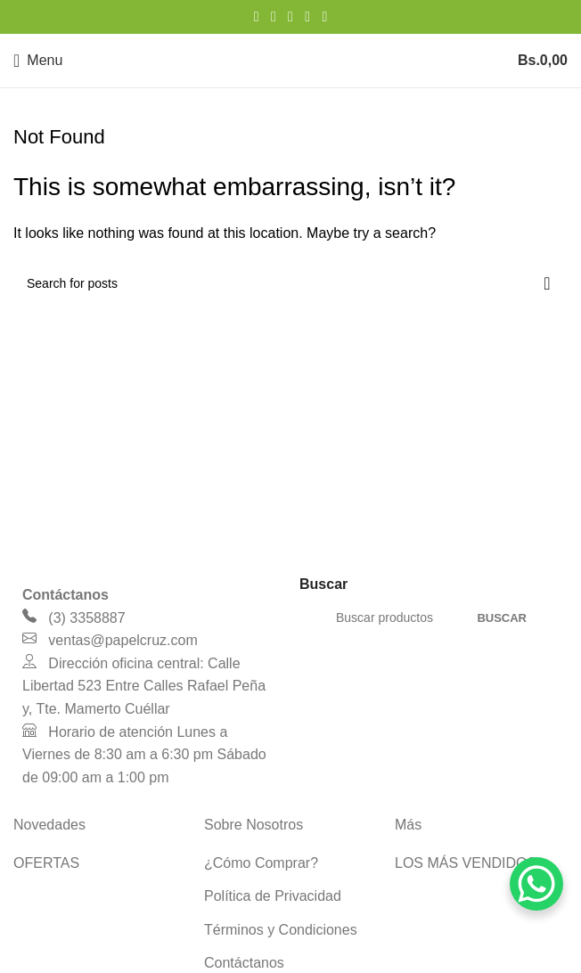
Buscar (502, 618)
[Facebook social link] (256, 16)
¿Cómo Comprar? (261, 863)
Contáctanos (244, 962)
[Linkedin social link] (307, 16)
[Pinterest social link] (290, 16)
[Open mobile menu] (37, 60)
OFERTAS (46, 863)
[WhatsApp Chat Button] (536, 884)
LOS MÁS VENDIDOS (465, 863)
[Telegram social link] (324, 16)
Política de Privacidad (272, 896)
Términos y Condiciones (280, 929)
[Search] (290, 283)
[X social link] (273, 16)
